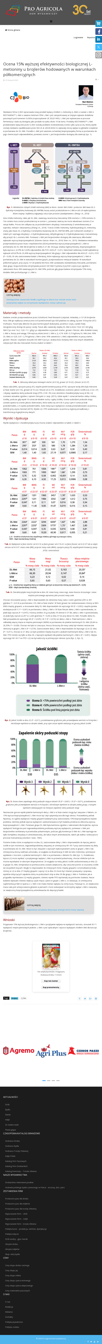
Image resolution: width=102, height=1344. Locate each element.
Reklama (9, 1312)
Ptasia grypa (10, 1130)
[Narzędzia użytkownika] (97, 80)
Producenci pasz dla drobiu (16, 1198)
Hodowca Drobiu (12, 1141)
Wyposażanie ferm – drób (16, 1214)
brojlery (14, 998)
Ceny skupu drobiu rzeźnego (17, 1265)
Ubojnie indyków (12, 1249)
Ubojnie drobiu (11, 1244)
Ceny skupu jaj (11, 1270)
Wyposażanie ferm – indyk (16, 1219)
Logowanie (78, 37)
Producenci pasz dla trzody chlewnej (20, 1208)
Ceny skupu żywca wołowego (18, 1280)
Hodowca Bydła (12, 1146)
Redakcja (9, 1307)
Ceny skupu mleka (13, 1275)
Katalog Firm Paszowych (15, 1161)
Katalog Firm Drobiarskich (16, 1166)
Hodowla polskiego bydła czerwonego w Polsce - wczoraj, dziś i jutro (35, 1187)
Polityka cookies (12, 1327)
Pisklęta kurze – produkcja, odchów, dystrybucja (25, 1229)
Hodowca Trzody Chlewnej (16, 1151)
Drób (7, 1104)
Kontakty (9, 1317)
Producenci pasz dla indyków (17, 1203)
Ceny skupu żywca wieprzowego (19, 1285)
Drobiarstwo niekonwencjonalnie (19, 1182)
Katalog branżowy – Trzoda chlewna (21, 1171)
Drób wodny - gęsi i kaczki (16, 1239)
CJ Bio (23, 998)
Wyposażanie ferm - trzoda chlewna (20, 1224)
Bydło (7, 1109)
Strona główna (12, 30)
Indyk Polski (10, 1156)
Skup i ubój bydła (12, 1254)
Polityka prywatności (14, 1322)
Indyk (7, 1119)
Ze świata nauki (12, 1124)
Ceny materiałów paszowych (17, 1290)
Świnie (8, 1114)
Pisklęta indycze (12, 1234)
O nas (7, 1302)
